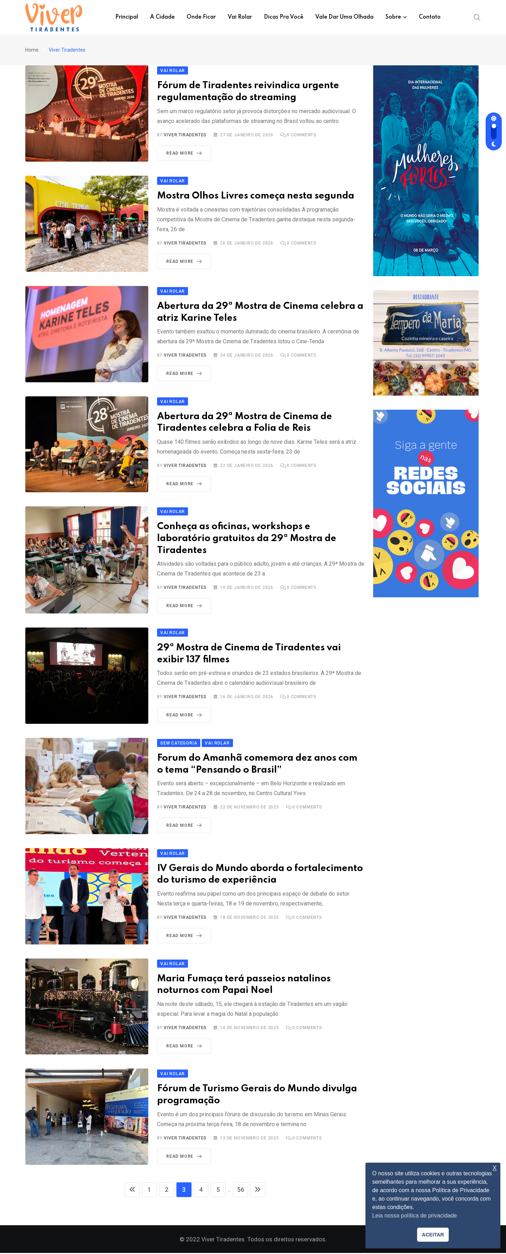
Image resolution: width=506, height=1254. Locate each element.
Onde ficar (201, 17)
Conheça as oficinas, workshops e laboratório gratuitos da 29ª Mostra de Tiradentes (246, 538)
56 (245, 1190)
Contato (430, 17)
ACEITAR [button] (433, 1234)
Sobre (393, 17)
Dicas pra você (283, 17)
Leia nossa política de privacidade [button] (414, 1216)
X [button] (495, 1168)
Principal (126, 17)
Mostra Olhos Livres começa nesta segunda (255, 196)
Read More (185, 153)
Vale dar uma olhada (344, 17)
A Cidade (162, 17)
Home (32, 50)
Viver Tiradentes (185, 134)
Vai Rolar (240, 17)
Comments (302, 134)
